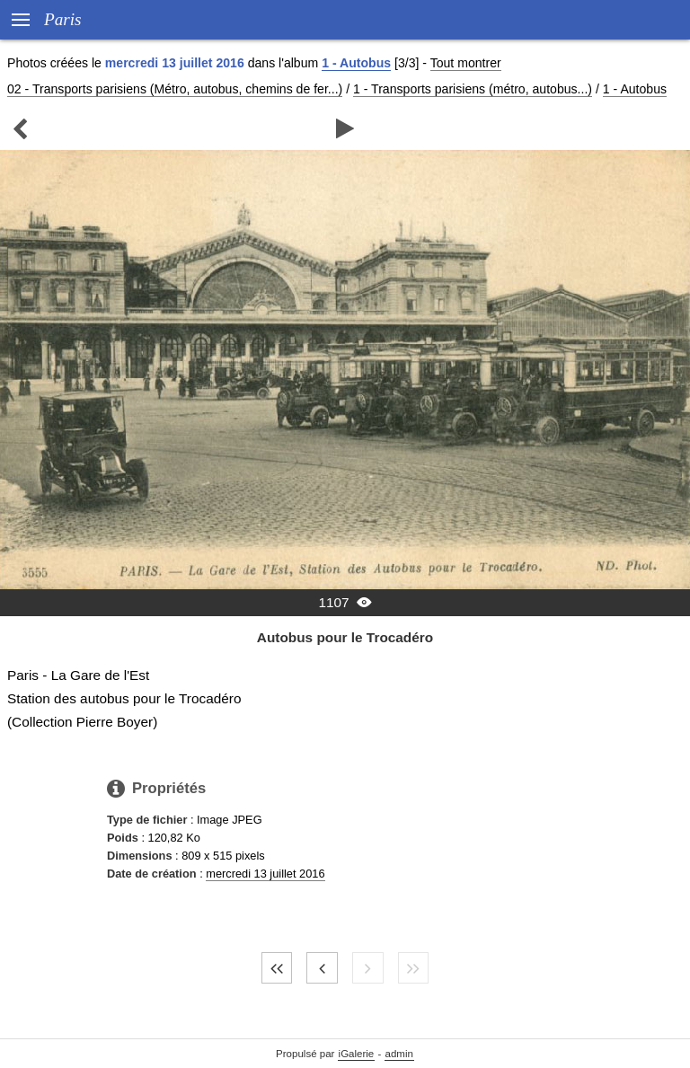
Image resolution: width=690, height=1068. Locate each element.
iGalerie (357, 1053)
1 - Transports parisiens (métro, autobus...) (472, 89)
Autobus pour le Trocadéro (345, 637)
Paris (63, 19)
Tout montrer (465, 63)
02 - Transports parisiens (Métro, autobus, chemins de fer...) (174, 89)
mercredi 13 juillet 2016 (265, 873)
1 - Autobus (356, 63)
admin (399, 1053)
